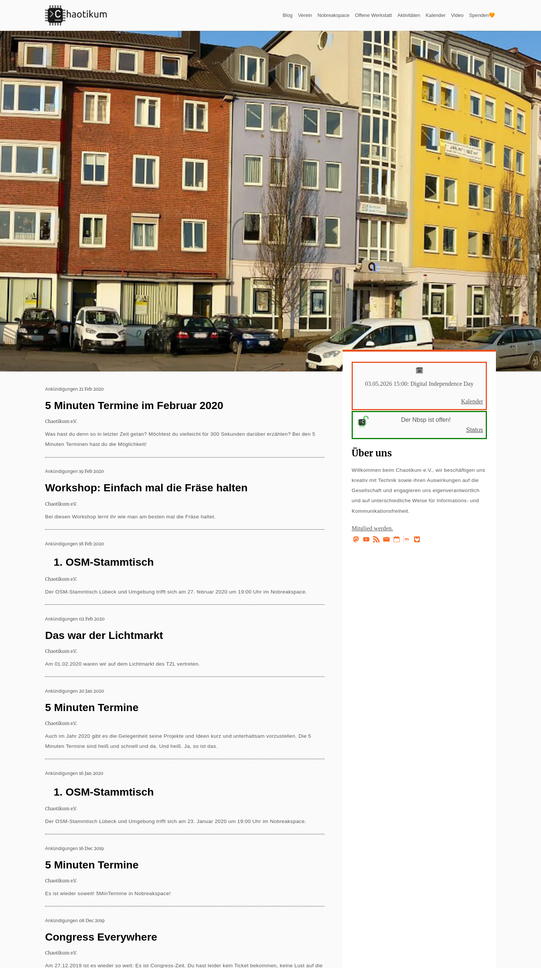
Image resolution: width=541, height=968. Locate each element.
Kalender (425, 15)
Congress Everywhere (101, 937)
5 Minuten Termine (92, 707)
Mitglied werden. (372, 528)
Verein (269, 15)
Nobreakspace (303, 15)
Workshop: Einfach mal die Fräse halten (146, 488)
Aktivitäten (393, 15)
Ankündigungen (61, 389)
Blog (249, 15)
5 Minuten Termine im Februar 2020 (134, 405)
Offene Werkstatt (350, 15)
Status (474, 430)
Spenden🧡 (479, 15)
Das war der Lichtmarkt (104, 635)
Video (450, 15)
